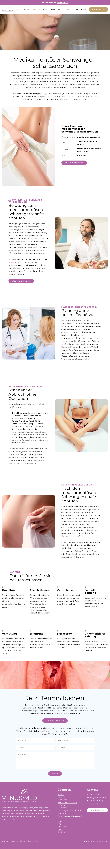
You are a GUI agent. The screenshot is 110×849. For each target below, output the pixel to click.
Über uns (67, 9)
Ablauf (18, 9)
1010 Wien (94, 803)
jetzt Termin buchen (74, 163)
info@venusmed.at (48, 731)
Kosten (45, 9)
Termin (98, 9)
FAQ (59, 9)
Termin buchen (62, 2)
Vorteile (26, 9)
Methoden (36, 9)
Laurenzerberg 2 (96, 800)
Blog (53, 9)
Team (76, 9)
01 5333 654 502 (15, 262)
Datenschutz (102, 841)
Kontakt (84, 9)
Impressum (89, 841)
